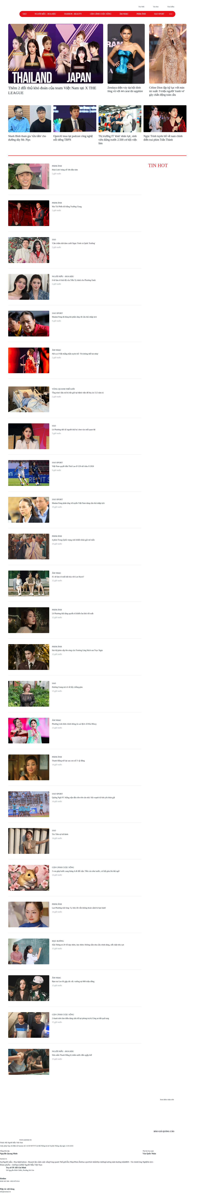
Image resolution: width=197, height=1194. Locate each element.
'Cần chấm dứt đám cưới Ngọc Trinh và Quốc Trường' (73, 243)
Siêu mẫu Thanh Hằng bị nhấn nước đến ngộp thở (72, 1055)
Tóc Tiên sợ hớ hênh (60, 834)
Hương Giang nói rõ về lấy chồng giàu (67, 687)
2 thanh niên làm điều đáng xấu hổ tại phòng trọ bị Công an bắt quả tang (80, 1018)
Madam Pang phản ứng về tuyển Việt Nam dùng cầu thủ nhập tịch (78, 503)
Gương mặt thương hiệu (115, 1162)
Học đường (58, 941)
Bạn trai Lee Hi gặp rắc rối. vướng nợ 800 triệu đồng (73, 981)
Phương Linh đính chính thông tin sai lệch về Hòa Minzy (74, 724)
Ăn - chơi (11, 1165)
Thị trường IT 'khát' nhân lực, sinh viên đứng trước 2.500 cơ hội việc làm (118, 140)
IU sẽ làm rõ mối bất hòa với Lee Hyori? (68, 577)
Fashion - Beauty (73, 14)
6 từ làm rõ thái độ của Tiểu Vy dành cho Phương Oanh (74, 280)
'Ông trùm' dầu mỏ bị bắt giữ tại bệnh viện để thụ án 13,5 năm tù (78, 393)
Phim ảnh (141, 14)
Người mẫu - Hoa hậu (45, 14)
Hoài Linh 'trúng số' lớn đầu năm (65, 170)
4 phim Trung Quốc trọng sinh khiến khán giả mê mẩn (73, 540)
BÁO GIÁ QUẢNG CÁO (164, 1131)
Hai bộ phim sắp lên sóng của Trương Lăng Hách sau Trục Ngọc (77, 650)
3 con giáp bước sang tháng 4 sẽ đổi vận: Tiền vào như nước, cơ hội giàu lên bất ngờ (85, 871)
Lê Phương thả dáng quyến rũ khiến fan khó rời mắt (72, 613)
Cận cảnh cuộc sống (100, 14)
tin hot (158, 165)
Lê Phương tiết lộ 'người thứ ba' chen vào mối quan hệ (73, 430)
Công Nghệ (142, 1162)
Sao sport (159, 14)
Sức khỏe (93, 1162)
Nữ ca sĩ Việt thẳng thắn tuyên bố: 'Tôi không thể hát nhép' (75, 354)
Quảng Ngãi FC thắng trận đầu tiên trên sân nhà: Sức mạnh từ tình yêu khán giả (83, 798)
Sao (25, 14)
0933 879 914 (14, 1181)
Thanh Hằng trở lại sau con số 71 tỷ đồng (68, 761)
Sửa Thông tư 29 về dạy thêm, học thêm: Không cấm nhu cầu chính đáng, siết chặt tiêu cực (88, 945)
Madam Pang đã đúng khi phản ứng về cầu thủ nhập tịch (74, 317)
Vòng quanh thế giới (63, 389)
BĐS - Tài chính (131, 1162)
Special (18, 1165)
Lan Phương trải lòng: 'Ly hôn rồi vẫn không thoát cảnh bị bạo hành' (79, 908)
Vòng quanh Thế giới (58, 1162)
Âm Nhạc (70, 1162)
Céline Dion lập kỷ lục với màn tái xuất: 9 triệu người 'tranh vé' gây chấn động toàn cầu (167, 91)
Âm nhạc (124, 14)
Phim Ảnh (78, 1162)
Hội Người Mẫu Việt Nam (31, 1165)
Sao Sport (57, 313)
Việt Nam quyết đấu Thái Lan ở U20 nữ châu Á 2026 (73, 466)
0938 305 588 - (5, 1181)
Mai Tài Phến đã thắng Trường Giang (67, 207)
